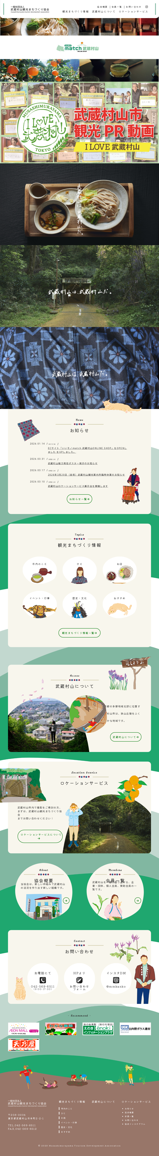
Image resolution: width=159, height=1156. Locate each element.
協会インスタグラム (135, 1123)
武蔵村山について (104, 11)
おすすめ (65, 1131)
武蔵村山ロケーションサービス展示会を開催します (78, 486)
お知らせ (129, 1107)
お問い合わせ (133, 6)
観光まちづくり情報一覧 (79, 633)
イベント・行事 (69, 1121)
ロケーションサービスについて (42, 835)
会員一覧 (117, 6)
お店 (63, 1117)
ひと (63, 1112)
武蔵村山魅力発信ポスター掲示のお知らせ (73, 463)
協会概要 (102, 6)
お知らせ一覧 (79, 499)
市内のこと (67, 1107)
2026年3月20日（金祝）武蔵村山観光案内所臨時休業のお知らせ (86, 474)
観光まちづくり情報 (75, 11)
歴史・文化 (67, 1126)
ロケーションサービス (133, 11)
